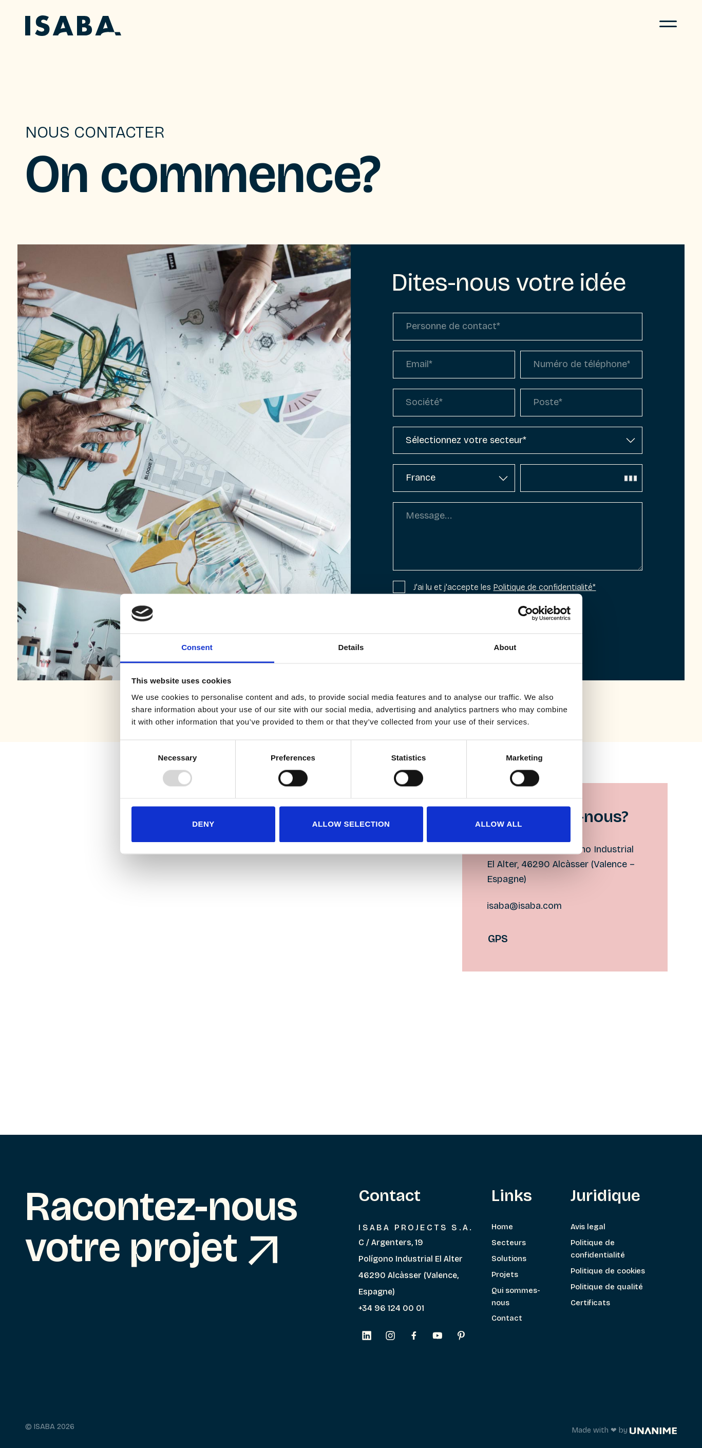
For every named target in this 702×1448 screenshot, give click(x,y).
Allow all (498, 824)
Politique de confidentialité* (544, 587)
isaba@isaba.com (524, 905)
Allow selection (351, 824)
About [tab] (505, 647)
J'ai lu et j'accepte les (494, 587)
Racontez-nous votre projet (161, 1227)
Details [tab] (351, 647)
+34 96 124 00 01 (391, 1308)
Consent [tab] (197, 647)
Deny (203, 824)
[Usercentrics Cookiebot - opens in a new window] (526, 613)
